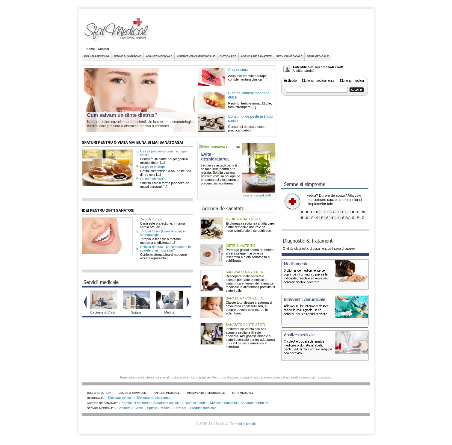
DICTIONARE (228, 56)
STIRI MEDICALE (318, 56)
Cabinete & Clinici (103, 312)
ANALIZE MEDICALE (159, 56)
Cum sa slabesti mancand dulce (249, 95)
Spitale (136, 312)
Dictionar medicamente (154, 397)
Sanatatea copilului (167, 403)
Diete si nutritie (196, 403)
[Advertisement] (261, 31)
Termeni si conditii (243, 424)
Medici (169, 312)
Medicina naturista (223, 403)
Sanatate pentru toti (255, 403)
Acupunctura (238, 70)
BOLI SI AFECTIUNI (96, 56)
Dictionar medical (120, 397)
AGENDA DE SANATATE (256, 56)
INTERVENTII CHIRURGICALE (196, 56)
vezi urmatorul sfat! (257, 195)
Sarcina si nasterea (136, 403)
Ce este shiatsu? (152, 179)
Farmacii (180, 408)
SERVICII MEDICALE (289, 56)
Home (91, 49)
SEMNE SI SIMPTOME (127, 56)
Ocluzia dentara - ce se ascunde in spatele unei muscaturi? (165, 248)
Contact (103, 49)
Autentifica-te (303, 67)
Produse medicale (203, 408)
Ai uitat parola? (304, 70)
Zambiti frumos (151, 219)
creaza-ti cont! (332, 67)
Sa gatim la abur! (152, 167)
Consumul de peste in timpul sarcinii (250, 118)
